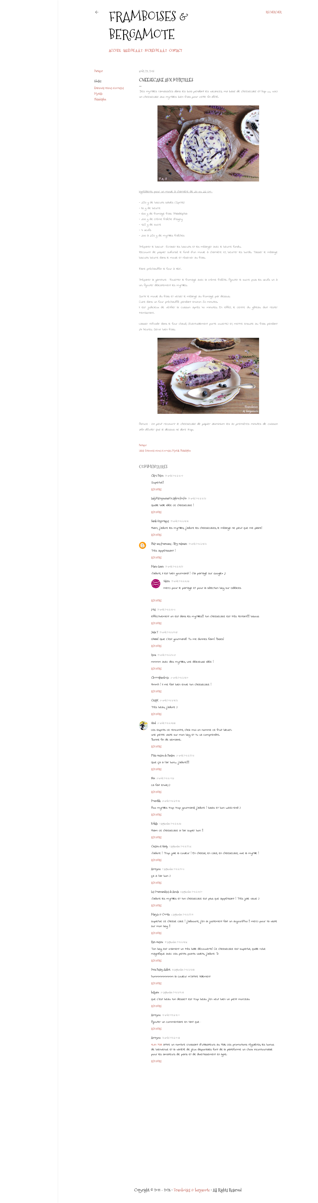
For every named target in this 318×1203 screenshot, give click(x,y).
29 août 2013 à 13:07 (174, 476)
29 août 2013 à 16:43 (180, 581)
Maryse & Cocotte (160, 914)
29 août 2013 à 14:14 (179, 521)
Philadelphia (100, 99)
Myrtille (98, 94)
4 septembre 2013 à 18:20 (191, 892)
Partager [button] (98, 71)
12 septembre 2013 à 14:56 (176, 942)
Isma (153, 655)
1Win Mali (156, 1044)
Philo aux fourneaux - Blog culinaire (169, 544)
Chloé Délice (157, 476)
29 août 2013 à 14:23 (198, 544)
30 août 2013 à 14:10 (179, 677)
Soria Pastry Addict (160, 970)
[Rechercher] (274, 12)
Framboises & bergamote (148, 25)
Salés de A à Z (132, 50)
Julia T (154, 632)
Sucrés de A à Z (156, 50)
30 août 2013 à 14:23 (169, 700)
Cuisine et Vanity (159, 846)
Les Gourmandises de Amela (165, 892)
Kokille (154, 824)
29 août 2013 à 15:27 (174, 566)
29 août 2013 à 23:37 (167, 655)
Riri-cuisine (157, 942)
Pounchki (156, 801)
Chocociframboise (160, 678)
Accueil (115, 50)
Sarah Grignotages (160, 521)
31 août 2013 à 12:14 (171, 801)
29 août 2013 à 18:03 (166, 609)
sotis (153, 609)
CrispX (154, 700)
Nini (153, 778)
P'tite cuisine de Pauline (163, 755)
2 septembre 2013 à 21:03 (173, 869)
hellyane (155, 992)
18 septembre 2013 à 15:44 (183, 969)
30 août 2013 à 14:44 (166, 723)
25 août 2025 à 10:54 (171, 1038)
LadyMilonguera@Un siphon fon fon (169, 498)
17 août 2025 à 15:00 (171, 1015)
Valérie (166, 581)
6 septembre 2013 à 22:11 (182, 914)
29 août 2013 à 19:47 (169, 632)
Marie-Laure (157, 566)
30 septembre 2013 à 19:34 (172, 992)
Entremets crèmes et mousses (109, 88)
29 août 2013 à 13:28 (197, 498)
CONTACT (175, 50)
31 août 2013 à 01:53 (165, 778)
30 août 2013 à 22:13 (185, 755)
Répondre (156, 489)
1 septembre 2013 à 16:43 (170, 823)
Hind (153, 723)
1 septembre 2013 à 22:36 (180, 846)
